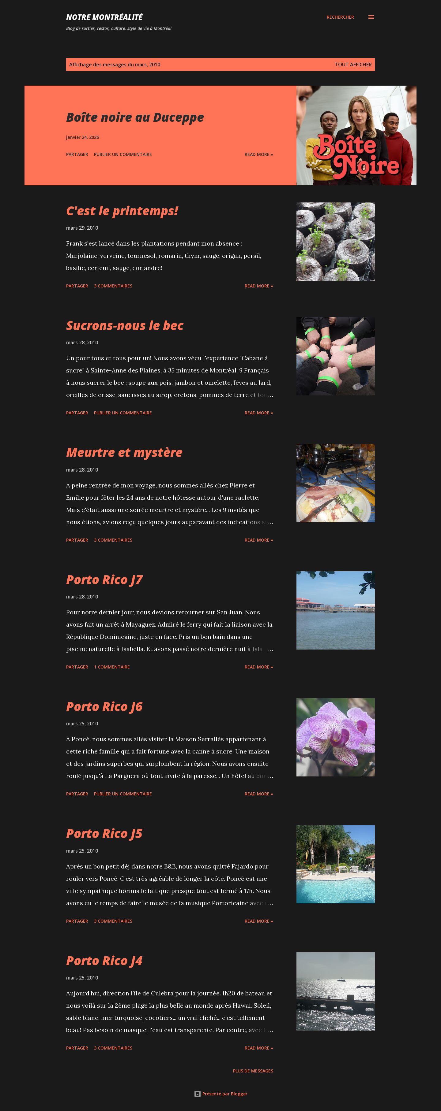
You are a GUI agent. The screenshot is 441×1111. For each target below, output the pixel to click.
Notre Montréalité (104, 17)
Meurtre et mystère (124, 452)
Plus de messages (253, 1071)
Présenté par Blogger (220, 1094)
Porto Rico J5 (104, 833)
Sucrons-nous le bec (124, 325)
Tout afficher (353, 64)
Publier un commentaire (123, 154)
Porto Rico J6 (104, 706)
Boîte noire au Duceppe (135, 117)
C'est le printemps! (122, 210)
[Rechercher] (340, 17)
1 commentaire (112, 667)
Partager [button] (77, 154)
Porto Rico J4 (104, 960)
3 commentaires (113, 286)
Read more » (259, 154)
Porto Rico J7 (104, 579)
